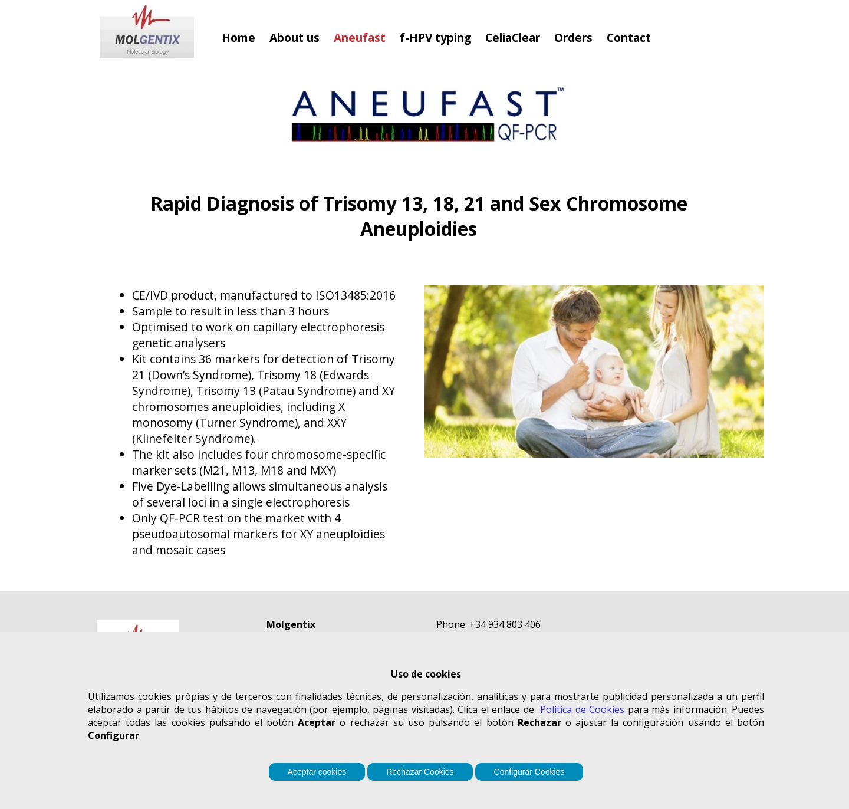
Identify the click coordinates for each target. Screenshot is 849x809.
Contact (629, 37)
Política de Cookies (582, 709)
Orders (573, 37)
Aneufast (360, 37)
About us (294, 37)
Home (238, 37)
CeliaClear (512, 37)
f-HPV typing (435, 37)
